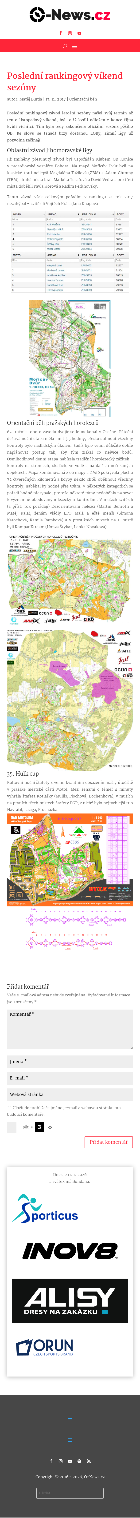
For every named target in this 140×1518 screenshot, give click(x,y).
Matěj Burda (30, 99)
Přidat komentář (109, 1142)
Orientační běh (83, 99)
